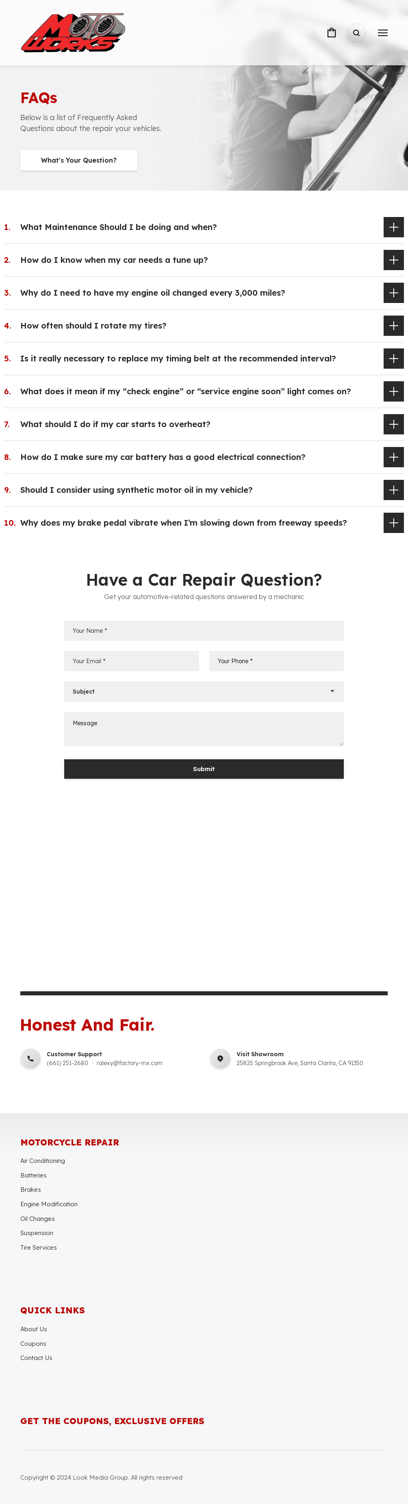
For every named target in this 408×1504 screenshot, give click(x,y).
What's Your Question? (79, 160)
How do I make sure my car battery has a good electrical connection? (163, 457)
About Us (33, 1329)
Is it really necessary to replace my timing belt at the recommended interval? (178, 358)
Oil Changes (37, 1219)
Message (204, 729)
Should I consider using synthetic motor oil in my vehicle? (136, 490)
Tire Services (38, 1247)
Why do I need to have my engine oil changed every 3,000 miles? (152, 293)
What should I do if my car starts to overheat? (115, 424)
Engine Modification (49, 1204)
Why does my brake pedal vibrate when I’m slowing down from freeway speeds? (183, 523)
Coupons (33, 1343)
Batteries (33, 1175)
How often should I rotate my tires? (93, 325)
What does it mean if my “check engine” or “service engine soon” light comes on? (185, 391)
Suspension (36, 1233)
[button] (204, 227)
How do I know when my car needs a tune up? (114, 260)
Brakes (30, 1189)
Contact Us (36, 1358)
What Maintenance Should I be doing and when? (118, 227)
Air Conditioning (42, 1161)
